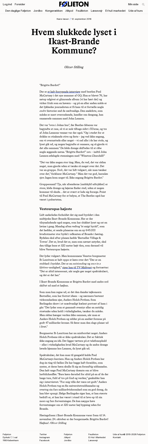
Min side (133, 4)
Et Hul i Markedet (97, 437)
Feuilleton (82, 11)
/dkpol (69, 11)
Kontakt (117, 437)
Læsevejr (96, 11)
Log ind (7, 4)
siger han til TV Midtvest (77, 267)
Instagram (44, 437)
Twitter (43, 434)
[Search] (143, 4)
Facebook (44, 440)
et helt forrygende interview (64, 91)
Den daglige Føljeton (18, 11)
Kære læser (63, 19)
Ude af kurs (135, 11)
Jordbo (38, 11)
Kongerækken (54, 11)
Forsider (20, 4)
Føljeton (68, 434)
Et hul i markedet (115, 11)
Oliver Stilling (73, 67)
